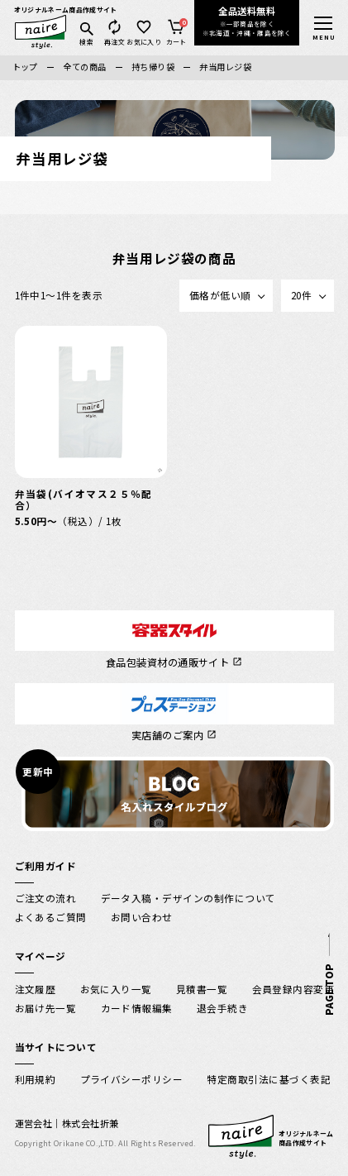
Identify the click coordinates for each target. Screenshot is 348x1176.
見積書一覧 (201, 989)
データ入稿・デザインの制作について (188, 898)
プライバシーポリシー (132, 1079)
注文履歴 (35, 989)
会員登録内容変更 (293, 989)
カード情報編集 (137, 1008)
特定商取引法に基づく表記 (269, 1079)
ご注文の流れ (46, 898)
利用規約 (35, 1079)
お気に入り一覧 (116, 989)
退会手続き (222, 1008)
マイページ (40, 956)
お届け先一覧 (46, 1008)
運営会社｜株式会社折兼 (67, 1123)
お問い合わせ (142, 917)
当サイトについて (56, 1047)
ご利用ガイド (46, 865)
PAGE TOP (327, 989)
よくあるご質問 (51, 917)
